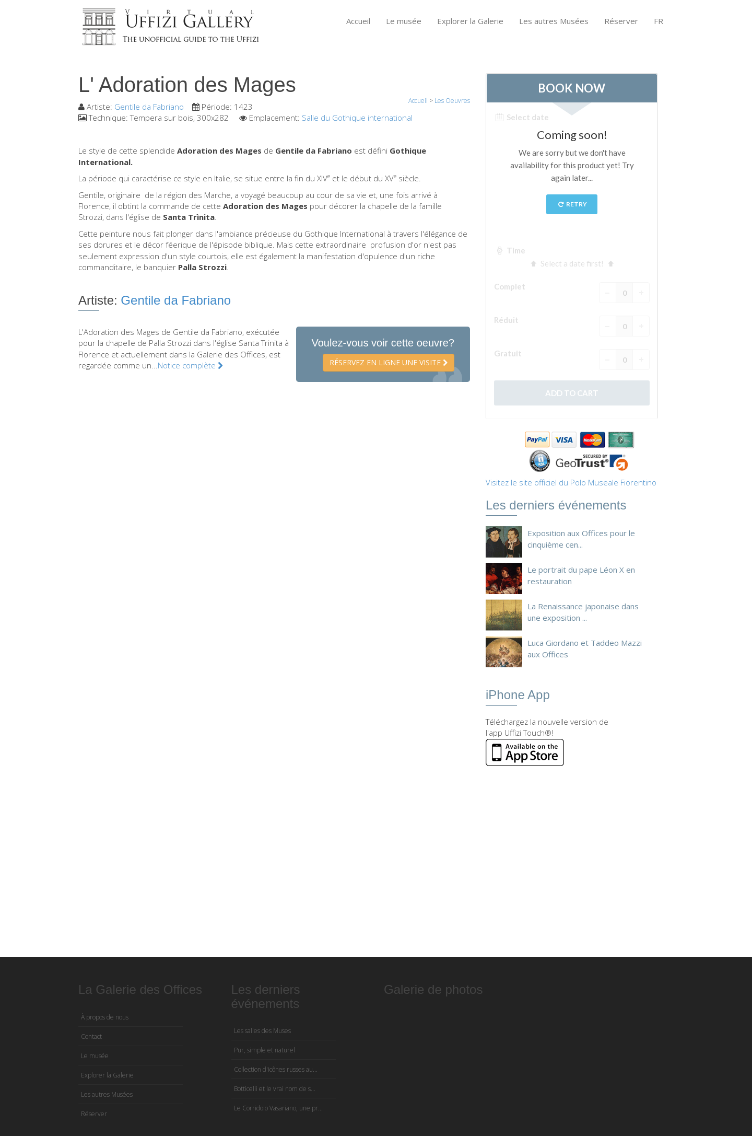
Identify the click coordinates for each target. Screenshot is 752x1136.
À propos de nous (104, 1017)
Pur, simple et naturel (264, 1050)
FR (658, 21)
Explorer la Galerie (470, 21)
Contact (91, 1036)
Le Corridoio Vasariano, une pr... (278, 1108)
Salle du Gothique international (357, 117)
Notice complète (190, 365)
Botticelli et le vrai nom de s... (274, 1088)
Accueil (358, 21)
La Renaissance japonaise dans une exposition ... (583, 611)
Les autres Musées (554, 21)
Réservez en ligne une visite (389, 362)
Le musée (403, 21)
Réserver (621, 21)
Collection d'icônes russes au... (276, 1069)
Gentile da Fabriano (149, 106)
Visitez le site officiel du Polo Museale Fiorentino (571, 482)
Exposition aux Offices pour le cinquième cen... (581, 538)
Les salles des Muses (262, 1030)
